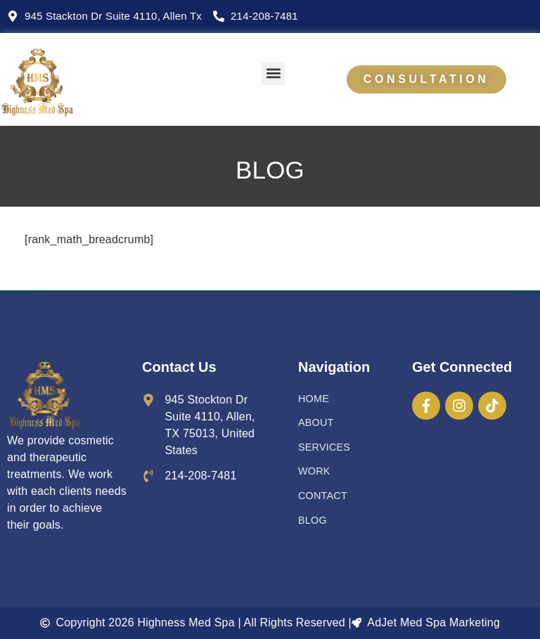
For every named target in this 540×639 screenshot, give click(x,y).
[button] (273, 73)
